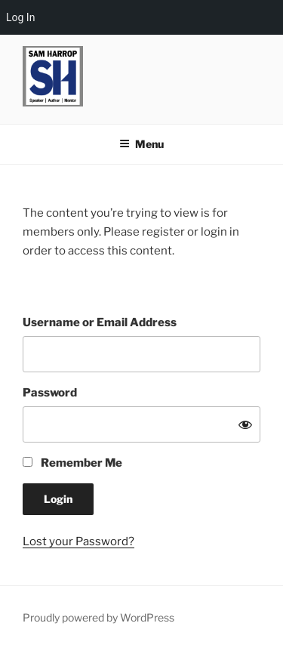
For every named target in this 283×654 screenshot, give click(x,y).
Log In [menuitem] (20, 17)
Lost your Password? (78, 541)
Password (50, 392)
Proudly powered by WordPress (98, 617)
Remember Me (72, 463)
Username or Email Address (100, 322)
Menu (141, 143)
